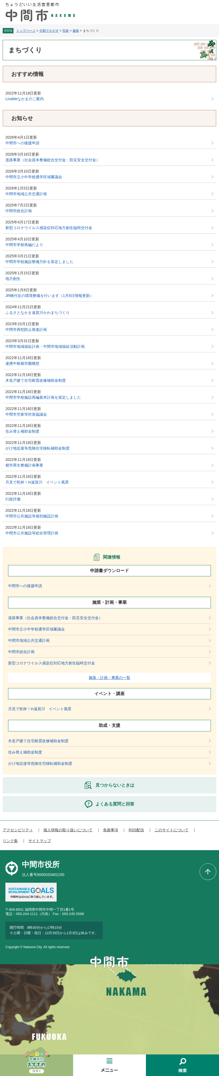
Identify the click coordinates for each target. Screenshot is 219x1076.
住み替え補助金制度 (22, 431)
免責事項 (110, 830)
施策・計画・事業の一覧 (109, 677)
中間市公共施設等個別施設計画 (31, 516)
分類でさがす (49, 31)
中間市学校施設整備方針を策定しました (39, 262)
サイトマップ (39, 841)
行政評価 (12, 499)
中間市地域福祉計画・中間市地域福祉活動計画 (45, 346)
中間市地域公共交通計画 (26, 194)
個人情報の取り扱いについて (68, 830)
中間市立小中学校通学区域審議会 (33, 177)
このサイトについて (172, 830)
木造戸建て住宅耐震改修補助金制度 (35, 380)
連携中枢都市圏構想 (22, 363)
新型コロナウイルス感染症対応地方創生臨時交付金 (48, 228)
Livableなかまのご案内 (24, 99)
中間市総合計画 (18, 211)
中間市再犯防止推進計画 (26, 329)
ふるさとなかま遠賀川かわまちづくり (37, 312)
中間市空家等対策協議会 (26, 414)
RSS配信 (136, 830)
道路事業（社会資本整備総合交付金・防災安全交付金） (52, 160)
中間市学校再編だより (24, 245)
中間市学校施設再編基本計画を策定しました (43, 397)
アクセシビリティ (18, 830)
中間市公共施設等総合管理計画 (31, 533)
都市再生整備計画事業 (24, 465)
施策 (76, 31)
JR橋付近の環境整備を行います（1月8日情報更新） (49, 295)
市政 (65, 31)
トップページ (26, 31)
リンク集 (10, 841)
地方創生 (12, 278)
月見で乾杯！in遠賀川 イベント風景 (37, 482)
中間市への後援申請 (22, 143)
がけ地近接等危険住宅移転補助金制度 (37, 448)
